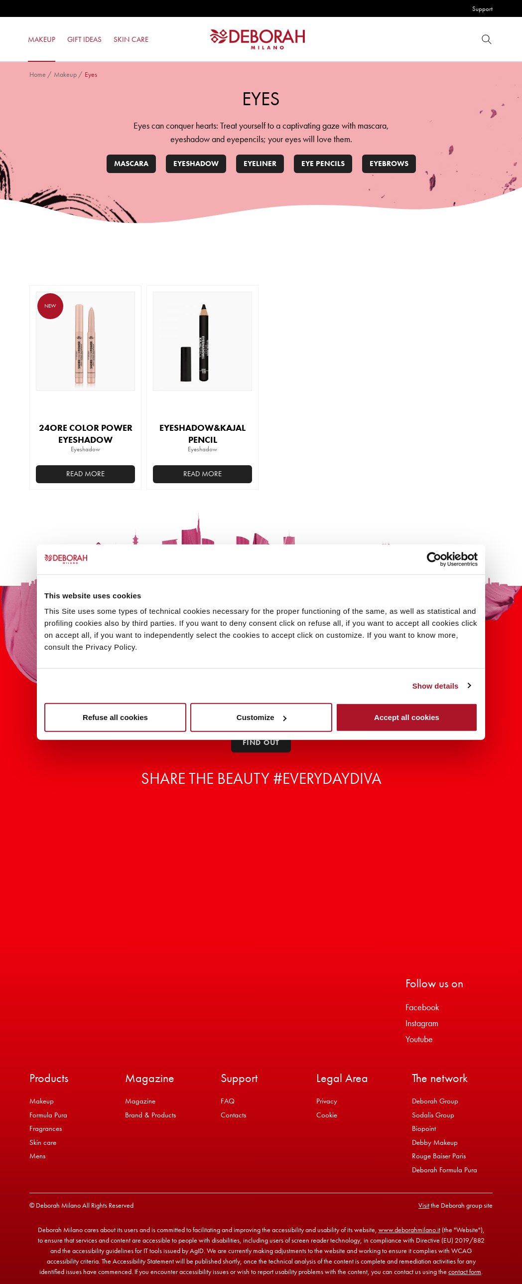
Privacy (326, 1101)
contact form (464, 1271)
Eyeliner (260, 164)
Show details (435, 685)
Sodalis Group (433, 1115)
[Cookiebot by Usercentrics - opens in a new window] (434, 558)
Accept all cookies (406, 717)
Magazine (140, 1101)
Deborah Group (435, 1101)
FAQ (228, 1101)
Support (482, 8)
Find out (261, 742)
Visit (423, 1205)
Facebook (422, 1007)
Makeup (65, 74)
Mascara (131, 164)
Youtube (419, 1039)
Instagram (421, 1023)
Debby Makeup (435, 1142)
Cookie (326, 1115)
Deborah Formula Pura (444, 1170)
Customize (261, 717)
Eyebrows (389, 164)
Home (37, 74)
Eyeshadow (196, 164)
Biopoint (424, 1128)
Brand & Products (150, 1115)
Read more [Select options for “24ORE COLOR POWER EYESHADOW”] (85, 474)
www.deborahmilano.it (409, 1229)
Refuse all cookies (115, 717)
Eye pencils (323, 164)
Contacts (233, 1115)
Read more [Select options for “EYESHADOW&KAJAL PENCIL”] (202, 474)
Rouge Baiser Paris (439, 1156)
